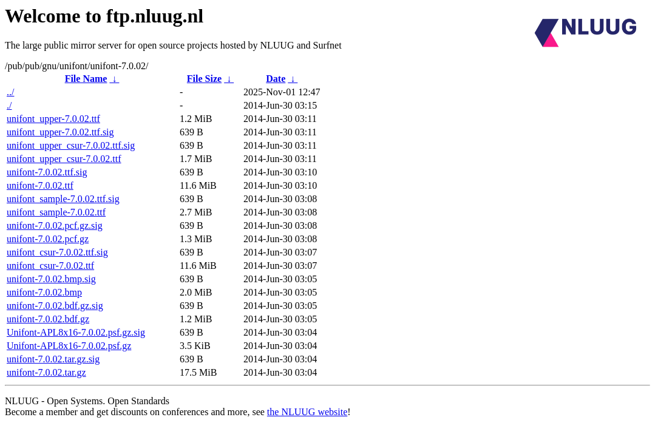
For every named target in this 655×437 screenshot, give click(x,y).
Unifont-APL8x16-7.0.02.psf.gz (69, 345)
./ (9, 105)
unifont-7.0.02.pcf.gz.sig (55, 225)
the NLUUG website (307, 412)
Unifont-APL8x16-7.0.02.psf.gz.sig (76, 332)
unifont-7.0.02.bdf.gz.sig (55, 305)
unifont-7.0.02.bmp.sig (51, 279)
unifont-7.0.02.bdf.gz (48, 319)
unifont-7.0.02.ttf (40, 185)
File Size (204, 78)
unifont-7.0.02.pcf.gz (48, 239)
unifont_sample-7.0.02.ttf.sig (63, 199)
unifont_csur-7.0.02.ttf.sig (57, 252)
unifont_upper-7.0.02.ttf (53, 118)
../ (10, 92)
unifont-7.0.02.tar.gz (46, 372)
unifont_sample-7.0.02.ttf (56, 212)
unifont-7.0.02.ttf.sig (47, 172)
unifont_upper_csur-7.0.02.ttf (64, 159)
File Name (86, 78)
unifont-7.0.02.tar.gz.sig (53, 359)
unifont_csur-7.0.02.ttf (50, 265)
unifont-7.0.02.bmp (44, 292)
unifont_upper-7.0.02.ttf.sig (60, 132)
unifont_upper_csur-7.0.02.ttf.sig (71, 145)
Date (275, 78)
